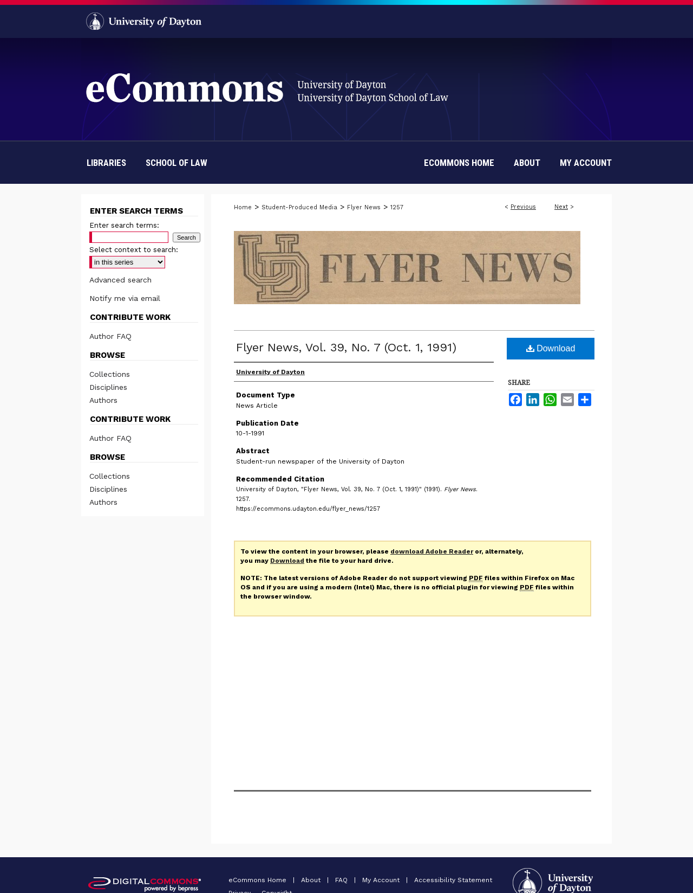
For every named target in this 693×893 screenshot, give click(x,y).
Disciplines (108, 387)
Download (551, 348)
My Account (382, 880)
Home (243, 207)
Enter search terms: (124, 225)
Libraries (106, 162)
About (312, 880)
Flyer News (364, 207)
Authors (103, 400)
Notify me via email (124, 298)
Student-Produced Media (299, 207)
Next (561, 206)
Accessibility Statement (453, 880)
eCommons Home (258, 880)
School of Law (176, 162)
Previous (523, 206)
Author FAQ (110, 336)
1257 (396, 207)
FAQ (342, 880)
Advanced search (120, 279)
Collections (109, 374)
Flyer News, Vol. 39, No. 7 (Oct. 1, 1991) (346, 347)
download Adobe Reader (431, 551)
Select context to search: (133, 250)
